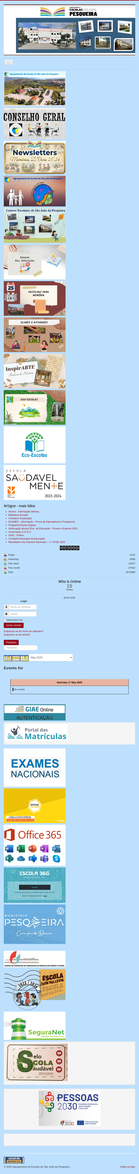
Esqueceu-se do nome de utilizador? (24, 631)
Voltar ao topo (127, 1166)
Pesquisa (11, 642)
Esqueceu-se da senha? (17, 634)
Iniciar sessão (13, 625)
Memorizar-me (15, 620)
